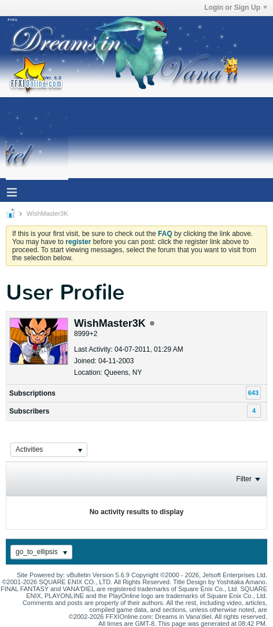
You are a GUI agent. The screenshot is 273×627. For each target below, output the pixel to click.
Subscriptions (32, 393)
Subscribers (29, 411)
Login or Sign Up (235, 7)
